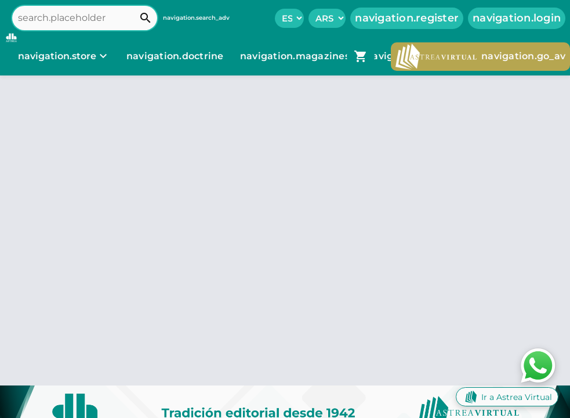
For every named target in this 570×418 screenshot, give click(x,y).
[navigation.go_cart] (361, 56)
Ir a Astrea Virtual (507, 397)
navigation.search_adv (196, 17)
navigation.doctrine (175, 56)
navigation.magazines (296, 56)
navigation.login (517, 18)
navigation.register (407, 18)
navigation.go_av (480, 57)
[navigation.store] (64, 56)
